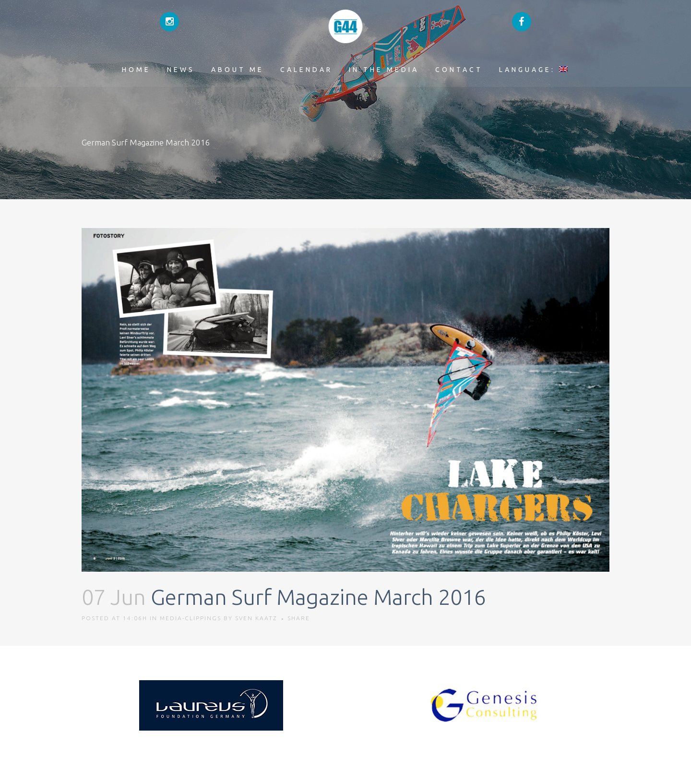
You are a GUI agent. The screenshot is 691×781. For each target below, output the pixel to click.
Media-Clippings (190, 618)
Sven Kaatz (256, 618)
